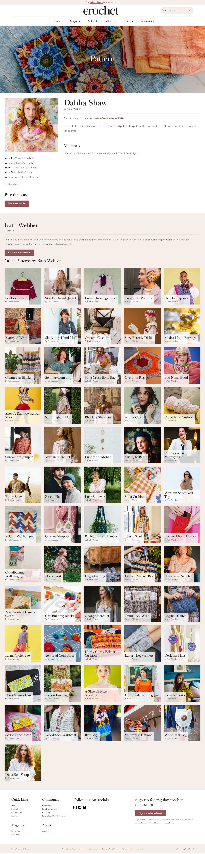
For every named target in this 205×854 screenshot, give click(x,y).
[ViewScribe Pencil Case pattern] (23, 723)
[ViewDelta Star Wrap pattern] (23, 763)
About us (111, 21)
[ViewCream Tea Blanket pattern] (23, 366)
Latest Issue (16, 832)
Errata (81, 849)
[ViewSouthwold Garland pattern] (142, 723)
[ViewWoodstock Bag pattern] (182, 723)
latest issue (96, 2)
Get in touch (129, 21)
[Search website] (177, 10)
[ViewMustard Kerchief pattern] (62, 445)
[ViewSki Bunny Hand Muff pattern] (62, 326)
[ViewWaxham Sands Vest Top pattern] (182, 485)
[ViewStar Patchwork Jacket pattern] (62, 287)
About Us (46, 832)
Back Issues (15, 835)
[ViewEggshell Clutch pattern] (182, 604)
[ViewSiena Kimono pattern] (182, 684)
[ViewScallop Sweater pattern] (23, 287)
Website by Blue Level (185, 849)
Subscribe (93, 21)
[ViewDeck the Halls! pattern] (182, 644)
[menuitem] (58, 21)
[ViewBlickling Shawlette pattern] (102, 406)
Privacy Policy (168, 824)
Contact (14, 816)
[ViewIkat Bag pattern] (102, 723)
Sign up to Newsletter (150, 814)
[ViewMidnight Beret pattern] (142, 445)
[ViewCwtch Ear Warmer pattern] (142, 287)
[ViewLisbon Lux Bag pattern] (62, 684)
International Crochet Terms (53, 816)
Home (57, 21)
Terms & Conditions (110, 849)
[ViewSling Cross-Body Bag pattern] (102, 366)
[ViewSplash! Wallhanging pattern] (23, 525)
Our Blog (46, 813)
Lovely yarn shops (49, 810)
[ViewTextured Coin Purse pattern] (62, 644)
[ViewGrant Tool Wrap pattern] (142, 604)
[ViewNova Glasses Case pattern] (23, 684)
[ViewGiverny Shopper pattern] (62, 525)
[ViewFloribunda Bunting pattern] (142, 684)
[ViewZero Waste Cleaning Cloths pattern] (23, 604)
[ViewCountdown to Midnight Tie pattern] (182, 445)
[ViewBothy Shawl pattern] (23, 485)
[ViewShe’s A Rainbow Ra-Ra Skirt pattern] (23, 406)
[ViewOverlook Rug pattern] (142, 366)
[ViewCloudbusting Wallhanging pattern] (23, 565)
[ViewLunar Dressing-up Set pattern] (102, 287)
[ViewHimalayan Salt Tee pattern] (182, 565)
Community (147, 21)
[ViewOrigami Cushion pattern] (102, 326)
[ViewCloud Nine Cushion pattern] (182, 406)
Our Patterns (16, 813)
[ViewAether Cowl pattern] (142, 406)
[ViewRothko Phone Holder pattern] (182, 525)
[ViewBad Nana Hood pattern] (182, 366)
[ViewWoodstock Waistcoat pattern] (62, 723)
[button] (190, 10)
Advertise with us (69, 849)
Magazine (75, 21)
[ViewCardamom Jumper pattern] (23, 445)
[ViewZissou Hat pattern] (62, 485)
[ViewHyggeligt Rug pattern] (102, 565)
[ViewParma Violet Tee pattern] (23, 644)
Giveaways (46, 806)
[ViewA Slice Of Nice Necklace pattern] (102, 684)
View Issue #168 (17, 203)
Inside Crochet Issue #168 (109, 118)
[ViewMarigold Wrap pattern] (23, 326)
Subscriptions (93, 849)
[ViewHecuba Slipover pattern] (182, 287)
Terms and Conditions (150, 824)
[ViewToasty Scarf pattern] (142, 525)
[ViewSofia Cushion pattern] (142, 485)
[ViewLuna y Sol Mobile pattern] (102, 445)
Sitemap (139, 849)
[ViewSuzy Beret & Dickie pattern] (142, 326)
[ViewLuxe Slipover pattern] (102, 485)
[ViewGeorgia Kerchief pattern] (102, 604)
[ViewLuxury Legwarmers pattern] (142, 644)
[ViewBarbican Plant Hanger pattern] (102, 525)
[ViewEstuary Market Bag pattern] (142, 565)
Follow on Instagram (20, 253)
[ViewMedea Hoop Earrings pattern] (182, 326)
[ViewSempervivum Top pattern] (62, 366)
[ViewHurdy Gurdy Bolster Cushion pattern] (102, 644)
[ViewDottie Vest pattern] (62, 565)
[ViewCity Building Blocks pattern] (62, 604)
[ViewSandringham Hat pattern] (62, 406)
